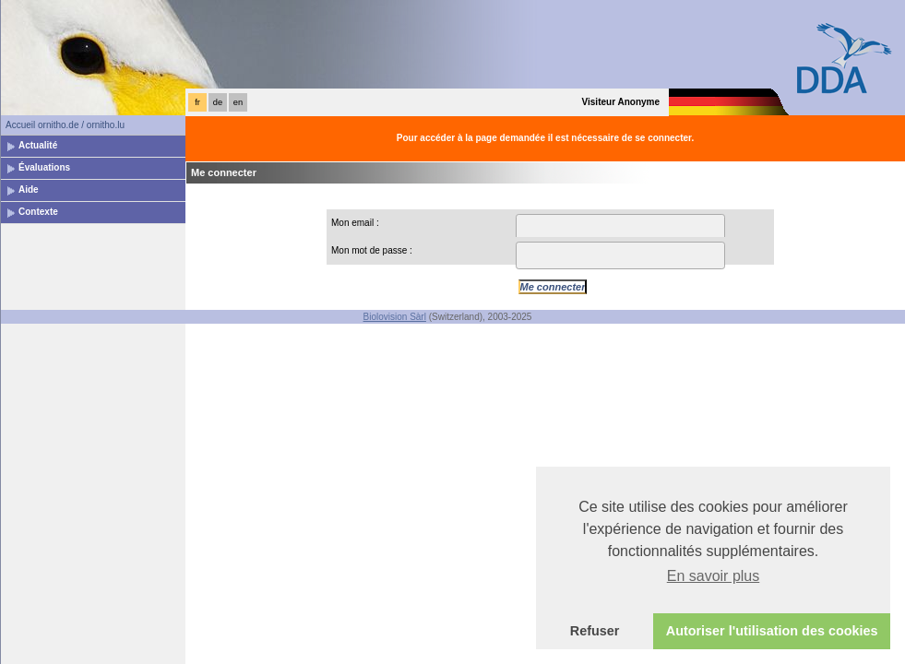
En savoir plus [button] (713, 576)
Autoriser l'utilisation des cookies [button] (772, 630)
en (238, 102)
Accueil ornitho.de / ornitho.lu (65, 125)
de (217, 102)
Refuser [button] (595, 630)
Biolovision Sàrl (394, 317)
